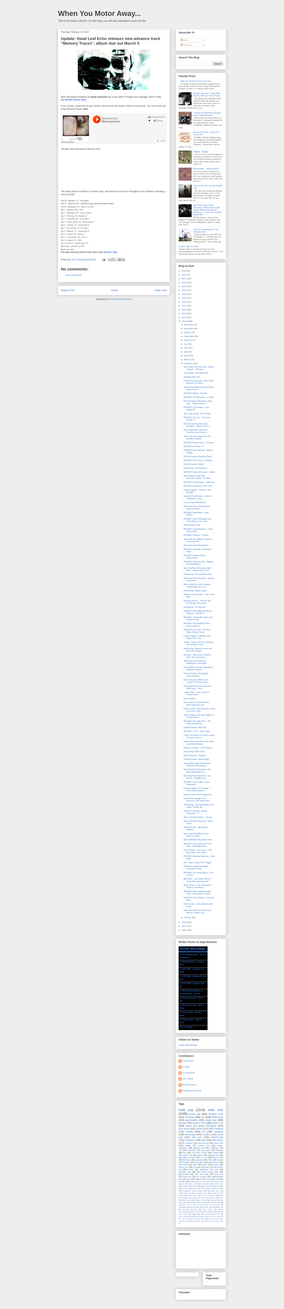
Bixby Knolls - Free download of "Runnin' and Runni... (197, 886)
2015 (184, 313)
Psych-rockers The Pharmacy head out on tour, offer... (199, 710)
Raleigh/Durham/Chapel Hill (208, 1186)
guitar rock (217, 1123)
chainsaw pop (213, 1191)
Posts (184, 40)
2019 (184, 298)
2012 (184, 922)
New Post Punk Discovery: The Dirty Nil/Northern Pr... (197, 770)
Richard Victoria (189, 1085)
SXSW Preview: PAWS (193, 464)
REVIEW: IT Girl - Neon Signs (196, 731)
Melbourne (217, 1117)
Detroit (198, 1179)
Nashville (192, 1150)
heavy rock (183, 1167)
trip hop (217, 1202)
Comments (187, 45)
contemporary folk (212, 1214)
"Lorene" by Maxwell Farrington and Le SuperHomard (207, 114)
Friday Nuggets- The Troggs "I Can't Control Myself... (196, 789)
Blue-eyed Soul (198, 1189)
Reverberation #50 (191, 525)
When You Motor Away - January (197, 817)
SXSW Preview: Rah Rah (194, 727)
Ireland (220, 1160)
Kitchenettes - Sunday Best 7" (206, 169)
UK (203, 1117)
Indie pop (186, 1110)
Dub (202, 1184)
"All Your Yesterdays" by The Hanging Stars (205, 230)
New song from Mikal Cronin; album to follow (196, 834)
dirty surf (219, 1207)
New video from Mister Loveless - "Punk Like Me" (198, 540)
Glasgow (218, 1131)
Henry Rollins (189, 698)
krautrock (215, 1193)
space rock (183, 1189)
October (188, 332)
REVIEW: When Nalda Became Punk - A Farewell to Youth (197, 892)
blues (204, 1164)
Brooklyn (187, 1160)
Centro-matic (212, 1172)
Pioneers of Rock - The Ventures (197, 748)
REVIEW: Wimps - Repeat (195, 393)
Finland (188, 1143)
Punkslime (189, 1221)
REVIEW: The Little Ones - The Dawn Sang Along (197, 722)
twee (195, 1164)
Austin (190, 1169)
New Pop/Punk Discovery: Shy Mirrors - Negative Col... (196, 777)
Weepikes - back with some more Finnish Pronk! (198, 618)
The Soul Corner (199, 1153)
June (186, 348)
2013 (184, 321)
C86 (217, 1179)
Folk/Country (187, 1186)
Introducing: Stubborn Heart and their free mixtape (197, 649)
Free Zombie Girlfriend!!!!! (194, 502)
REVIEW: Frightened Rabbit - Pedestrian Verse (196, 867)
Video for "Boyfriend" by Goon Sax (195, 81)
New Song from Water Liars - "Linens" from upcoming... (196, 681)
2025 (184, 275)
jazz (207, 1167)
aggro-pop (196, 1214)
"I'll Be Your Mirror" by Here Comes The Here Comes (198, 736)
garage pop (199, 1148)
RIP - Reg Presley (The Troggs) (197, 862)
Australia (189, 1117)
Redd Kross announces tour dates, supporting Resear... (198, 742)
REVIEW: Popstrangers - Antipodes (199, 482)
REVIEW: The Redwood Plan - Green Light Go (196, 624)
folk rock (197, 1137)
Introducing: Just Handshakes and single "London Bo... (198, 806)
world (188, 1200)
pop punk (205, 1150)
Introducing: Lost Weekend (195, 468)
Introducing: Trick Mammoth (195, 373)
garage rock (213, 1155)
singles (188, 1145)
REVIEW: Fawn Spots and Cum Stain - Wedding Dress (197, 845)
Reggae (186, 1162)
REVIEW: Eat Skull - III (193, 446)
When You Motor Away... (99, 13)
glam (199, 1172)
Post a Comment (73, 275)
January (188, 917)
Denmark (199, 1162)
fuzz (185, 1153)
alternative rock (185, 1155)
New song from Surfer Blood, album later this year (196, 703)
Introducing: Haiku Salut (194, 751)
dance (200, 1155)
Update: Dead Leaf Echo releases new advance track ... (198, 643)
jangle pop (211, 1120)
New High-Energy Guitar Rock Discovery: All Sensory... (196, 764)
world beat (192, 1195)
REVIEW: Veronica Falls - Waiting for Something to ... (198, 563)
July (186, 344)
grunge (182, 1181)
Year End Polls (202, 1174)
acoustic (199, 1160)
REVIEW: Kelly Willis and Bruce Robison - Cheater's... (197, 612)
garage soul (187, 1198)
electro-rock (213, 1162)
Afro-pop (182, 1205)
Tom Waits (217, 1216)
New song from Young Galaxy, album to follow (196, 507)
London (206, 1134)
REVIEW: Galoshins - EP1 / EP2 (197, 486)
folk (203, 1140)
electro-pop (217, 1137)
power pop (191, 1125)
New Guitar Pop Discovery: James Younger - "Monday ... (198, 368)
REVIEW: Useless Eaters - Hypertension (195, 556)
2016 (184, 310)
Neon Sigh (111, 252)
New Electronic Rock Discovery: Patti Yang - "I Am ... (197, 687)
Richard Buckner (190, 1209)
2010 (184, 930)
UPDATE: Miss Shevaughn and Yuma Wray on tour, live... (197, 520)
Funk (210, 1160)
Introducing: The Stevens (194, 607)
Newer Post (67, 290)
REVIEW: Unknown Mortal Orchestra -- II (195, 812)
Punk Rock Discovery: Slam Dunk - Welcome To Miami (198, 382)
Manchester (184, 1174)
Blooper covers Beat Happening (197, 794)
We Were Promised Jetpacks (189, 1219)
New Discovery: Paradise (194, 755)
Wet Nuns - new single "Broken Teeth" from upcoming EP (197, 880)
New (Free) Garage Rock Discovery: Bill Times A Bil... (197, 799)
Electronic (218, 1140)
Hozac (204, 1212)
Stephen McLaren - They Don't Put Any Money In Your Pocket (206, 94)
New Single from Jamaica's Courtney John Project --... (196, 431)
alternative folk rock (209, 1169)
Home (114, 290)
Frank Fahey (187, 1061)
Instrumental (214, 1181)
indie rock (215, 1110)
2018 (184, 302)
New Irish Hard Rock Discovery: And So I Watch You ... (197, 911)
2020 (184, 294)
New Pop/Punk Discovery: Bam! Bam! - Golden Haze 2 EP (197, 569)
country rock (204, 1145)
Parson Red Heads (203, 1202)
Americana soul (185, 1193)
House (202, 1181)
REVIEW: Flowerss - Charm (195, 535)
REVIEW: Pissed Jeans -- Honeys (198, 442)
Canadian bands (216, 1189)
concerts (216, 1205)
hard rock (218, 1174)
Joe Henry (206, 1195)
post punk (184, 1128)
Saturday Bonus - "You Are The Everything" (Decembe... (197, 602)
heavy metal (183, 1216)
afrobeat (213, 1200)
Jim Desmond (188, 1073)
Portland (219, 1150)
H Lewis (185, 1067)
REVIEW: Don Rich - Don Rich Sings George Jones (197, 631)
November (189, 328)
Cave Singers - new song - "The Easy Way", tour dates (197, 851)
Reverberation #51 (191, 377)
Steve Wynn (195, 1207)
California (214, 1148)
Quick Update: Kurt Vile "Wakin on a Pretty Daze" (198, 716)
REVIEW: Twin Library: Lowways (197, 460)
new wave (183, 1164)
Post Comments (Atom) (120, 299)
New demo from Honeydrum (195, 545)
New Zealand (216, 1128)
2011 (184, 926)
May (186, 352)
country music (201, 1193)
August (187, 340)
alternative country (187, 1157)
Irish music (207, 1209)
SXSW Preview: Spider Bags (196, 759)
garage (182, 1123)
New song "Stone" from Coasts (197, 414)
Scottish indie (215, 1114)
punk (199, 1128)
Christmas (183, 1207)
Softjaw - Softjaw (200, 152)
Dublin (211, 1184)
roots (208, 1179)
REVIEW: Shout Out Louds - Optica (199, 472)
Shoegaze (211, 1125)
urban (194, 1216)
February (188, 363)
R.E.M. (205, 1205)
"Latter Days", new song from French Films (196, 693)
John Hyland (187, 1079)
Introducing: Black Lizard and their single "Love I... (198, 388)
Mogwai (189, 1202)
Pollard (215, 1153)
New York (218, 1143)
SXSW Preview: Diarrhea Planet (197, 456)
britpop (181, 1184)
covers (220, 1184)
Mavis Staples (205, 1216)
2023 (184, 282)
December (189, 325)
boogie (199, 1191)
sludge (206, 1219)
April (186, 356)
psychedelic (191, 1120)
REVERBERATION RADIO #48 (197, 840)
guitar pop (195, 1114)
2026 (184, 271)
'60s (188, 1179)
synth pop (190, 1134)
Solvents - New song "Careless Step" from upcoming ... (197, 656)
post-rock (200, 1198)
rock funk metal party (215, 1221)
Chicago (197, 1167)
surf (180, 1150)
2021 (184, 290)
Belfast (192, 1181)
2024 (184, 278)
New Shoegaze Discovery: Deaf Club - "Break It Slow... (197, 402)
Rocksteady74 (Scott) (191, 1091)
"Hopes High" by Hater (189, 246)
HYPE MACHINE (192, 949)
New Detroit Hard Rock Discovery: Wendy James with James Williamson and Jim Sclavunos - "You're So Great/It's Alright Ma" (207, 210)
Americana (203, 1143)
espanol (211, 1198)
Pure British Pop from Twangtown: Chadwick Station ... (198, 668)
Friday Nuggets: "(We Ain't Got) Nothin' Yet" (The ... (197, 637)
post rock (187, 1176)
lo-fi (203, 1131)
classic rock (208, 1207)
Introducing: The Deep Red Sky (197, 574)
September (189, 336)
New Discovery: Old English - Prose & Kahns (196, 674)
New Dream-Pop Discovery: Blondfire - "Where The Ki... (196, 425)
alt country (201, 1176)
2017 (184, 306)
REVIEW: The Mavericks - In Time (198, 397)
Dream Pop (199, 1123)
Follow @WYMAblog (188, 1045)
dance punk (200, 1221)
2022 (184, 286)
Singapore (187, 1191)
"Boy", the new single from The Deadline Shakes (197, 437)
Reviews (189, 1140)
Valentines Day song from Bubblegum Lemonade (194, 662)
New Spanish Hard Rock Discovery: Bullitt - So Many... (197, 477)
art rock (204, 1157)
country (215, 1164)
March (187, 359)
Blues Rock (218, 1157)
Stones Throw (200, 1200)
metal (181, 1195)
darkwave (219, 1195)
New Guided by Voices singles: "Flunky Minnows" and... (197, 585)
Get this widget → (187, 1027)
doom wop (194, 1212)
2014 (184, 317)
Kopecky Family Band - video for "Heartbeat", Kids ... (197, 497)
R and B (194, 1205)
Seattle (189, 1131)
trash (214, 1219)
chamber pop (185, 1172)
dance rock (192, 1184)
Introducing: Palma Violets (195, 591)
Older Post (161, 290)
